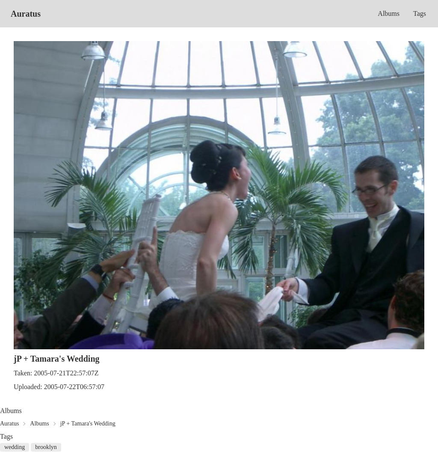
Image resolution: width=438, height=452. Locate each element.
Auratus (26, 13)
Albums (389, 13)
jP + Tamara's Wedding (87, 423)
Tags (419, 13)
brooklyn (46, 447)
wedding (14, 447)
